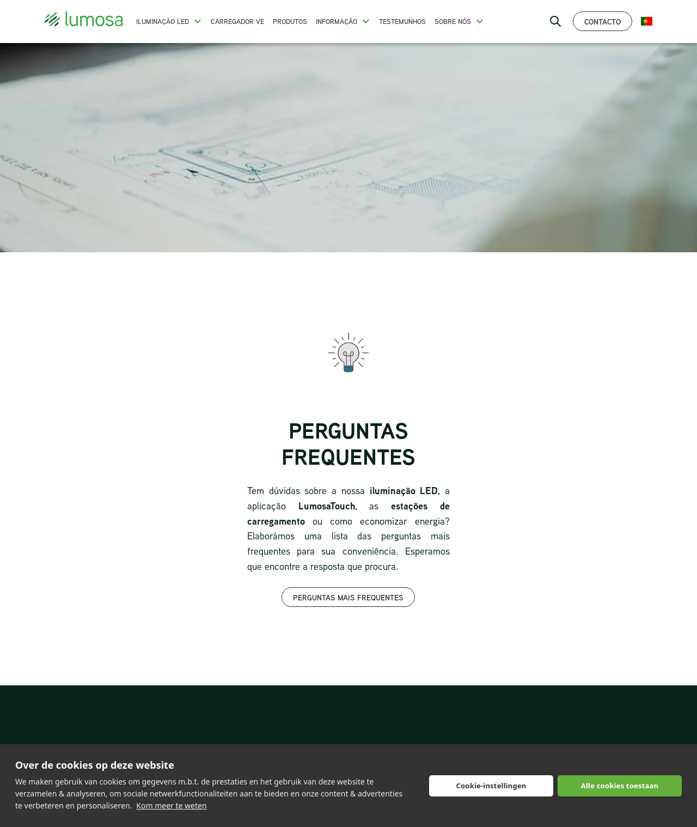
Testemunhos (402, 21)
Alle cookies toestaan (619, 785)
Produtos (290, 21)
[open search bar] (555, 21)
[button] (197, 21)
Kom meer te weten (171, 805)
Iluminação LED (162, 21)
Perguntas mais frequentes (348, 597)
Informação (336, 21)
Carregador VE (237, 21)
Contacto (602, 21)
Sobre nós (453, 21)
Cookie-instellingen (491, 785)
